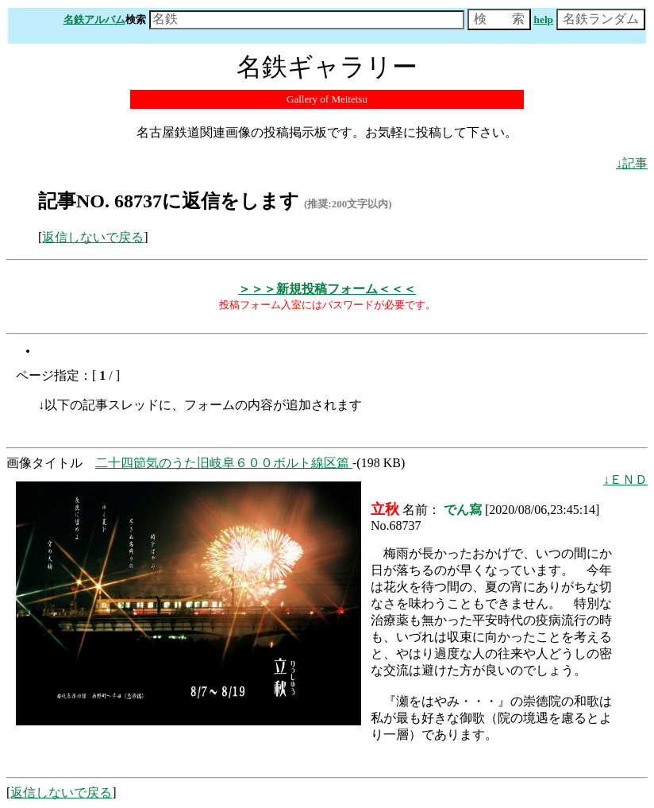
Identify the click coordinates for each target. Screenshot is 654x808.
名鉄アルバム (94, 19)
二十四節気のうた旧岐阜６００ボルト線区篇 (223, 463)
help (543, 19)
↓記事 (632, 163)
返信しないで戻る (93, 237)
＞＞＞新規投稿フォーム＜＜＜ (327, 289)
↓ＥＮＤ (625, 479)
